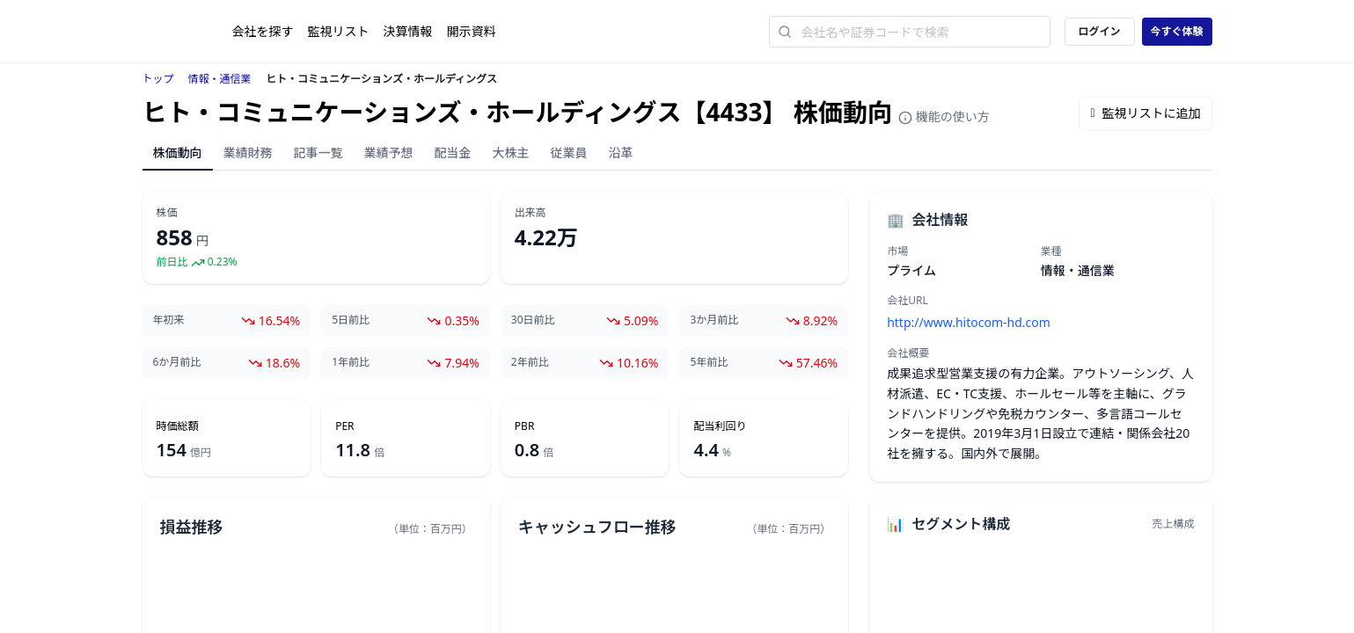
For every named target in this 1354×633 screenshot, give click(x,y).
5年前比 (709, 362)
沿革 (621, 152)
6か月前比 (177, 362)
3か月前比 (714, 320)
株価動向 (177, 152)
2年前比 (530, 362)
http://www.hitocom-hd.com (968, 322)
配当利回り (719, 426)
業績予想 (389, 152)
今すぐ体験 (1176, 31)
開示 (471, 31)
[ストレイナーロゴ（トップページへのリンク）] (187, 31)
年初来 (169, 320)
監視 (339, 31)
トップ (158, 78)
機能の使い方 (944, 116)
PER (344, 426)
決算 (408, 31)
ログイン (1099, 31)
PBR (525, 426)
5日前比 (351, 320)
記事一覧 (318, 152)
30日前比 (533, 320)
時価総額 (178, 426)
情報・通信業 (220, 78)
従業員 (569, 152)
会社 (263, 31)
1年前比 (351, 362)
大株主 (511, 152)
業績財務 (248, 152)
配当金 (453, 152)
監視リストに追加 (1145, 113)
